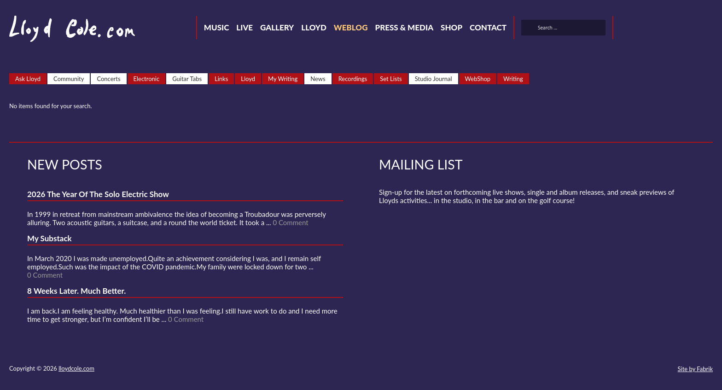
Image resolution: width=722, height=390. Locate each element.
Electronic (147, 78)
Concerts (108, 78)
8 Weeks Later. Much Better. (76, 291)
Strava (676, 29)
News (317, 78)
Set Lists (391, 78)
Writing (513, 78)
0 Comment (290, 222)
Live (244, 27)
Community (68, 78)
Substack (709, 29)
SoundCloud (659, 29)
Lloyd (313, 27)
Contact (488, 27)
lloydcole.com (76, 368)
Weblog (351, 27)
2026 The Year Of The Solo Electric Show (98, 194)
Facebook (643, 29)
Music (216, 27)
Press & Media (404, 27)
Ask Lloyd (28, 78)
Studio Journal (433, 78)
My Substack (49, 238)
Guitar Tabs (187, 78)
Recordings (352, 78)
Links (221, 78)
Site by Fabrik (695, 369)
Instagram (692, 29)
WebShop (478, 78)
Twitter (626, 29)
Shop (451, 27)
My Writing (282, 78)
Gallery (277, 27)
